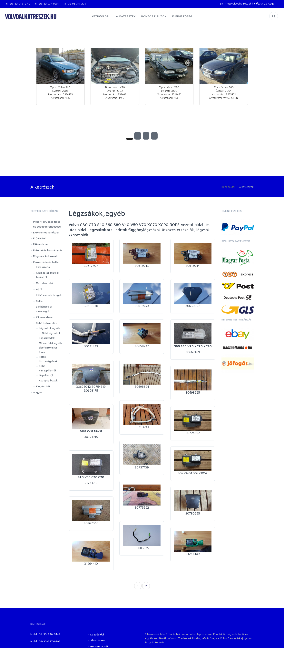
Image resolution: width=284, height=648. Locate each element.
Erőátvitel (39, 238)
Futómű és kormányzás (47, 250)
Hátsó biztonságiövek (48, 359)
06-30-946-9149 (18, 3)
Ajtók (39, 289)
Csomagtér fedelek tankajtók (47, 275)
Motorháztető (44, 283)
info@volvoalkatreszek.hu (237, 3)
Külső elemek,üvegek (49, 295)
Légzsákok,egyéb (49, 328)
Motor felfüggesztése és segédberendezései (47, 224)
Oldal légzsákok (51, 333)
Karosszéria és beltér (46, 262)
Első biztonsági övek (48, 350)
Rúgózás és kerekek (45, 256)
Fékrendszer (40, 244)
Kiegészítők (43, 386)
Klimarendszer (44, 317)
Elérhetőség (182, 16)
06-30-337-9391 (47, 3)
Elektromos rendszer (46, 232)
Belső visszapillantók (47, 368)
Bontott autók (153, 16)
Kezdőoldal (101, 16)
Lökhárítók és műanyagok (44, 309)
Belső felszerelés (46, 323)
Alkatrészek (126, 16)
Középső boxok (48, 380)
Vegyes (37, 392)
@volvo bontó (265, 3)
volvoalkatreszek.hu (30, 16)
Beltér (40, 301)
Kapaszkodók (47, 337)
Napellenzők (46, 375)
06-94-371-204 (75, 3)
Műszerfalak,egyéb (50, 343)
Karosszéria (43, 267)
